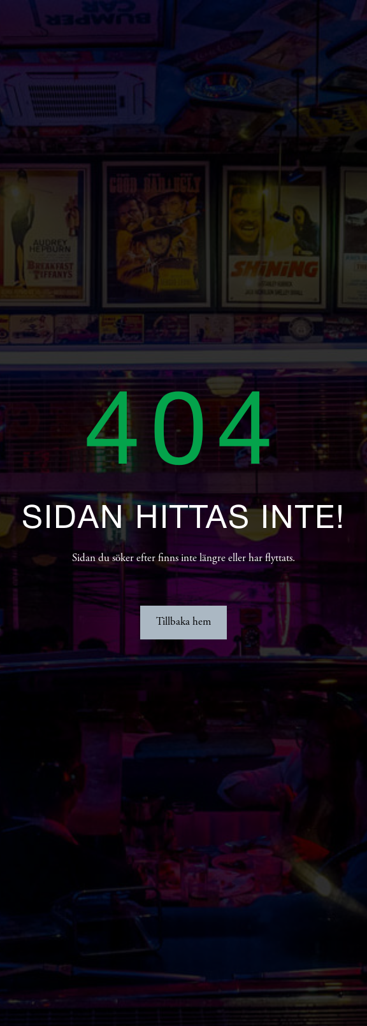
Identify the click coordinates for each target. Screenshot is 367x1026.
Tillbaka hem (183, 622)
